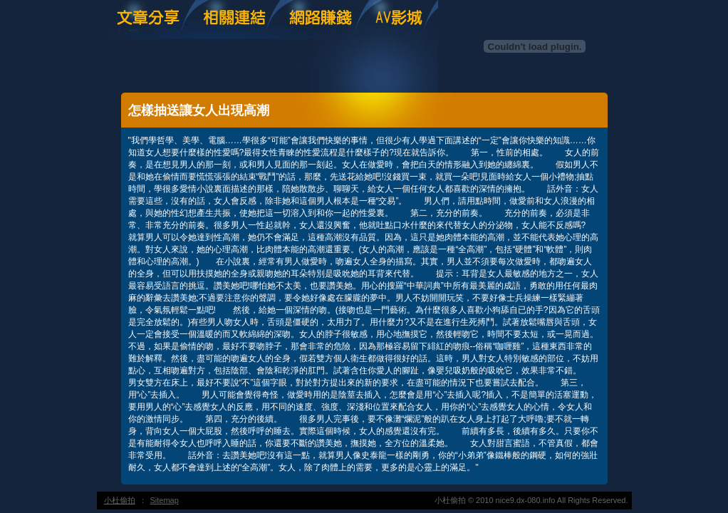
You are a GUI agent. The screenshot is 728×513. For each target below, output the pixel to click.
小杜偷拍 (119, 500)
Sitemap (164, 500)
